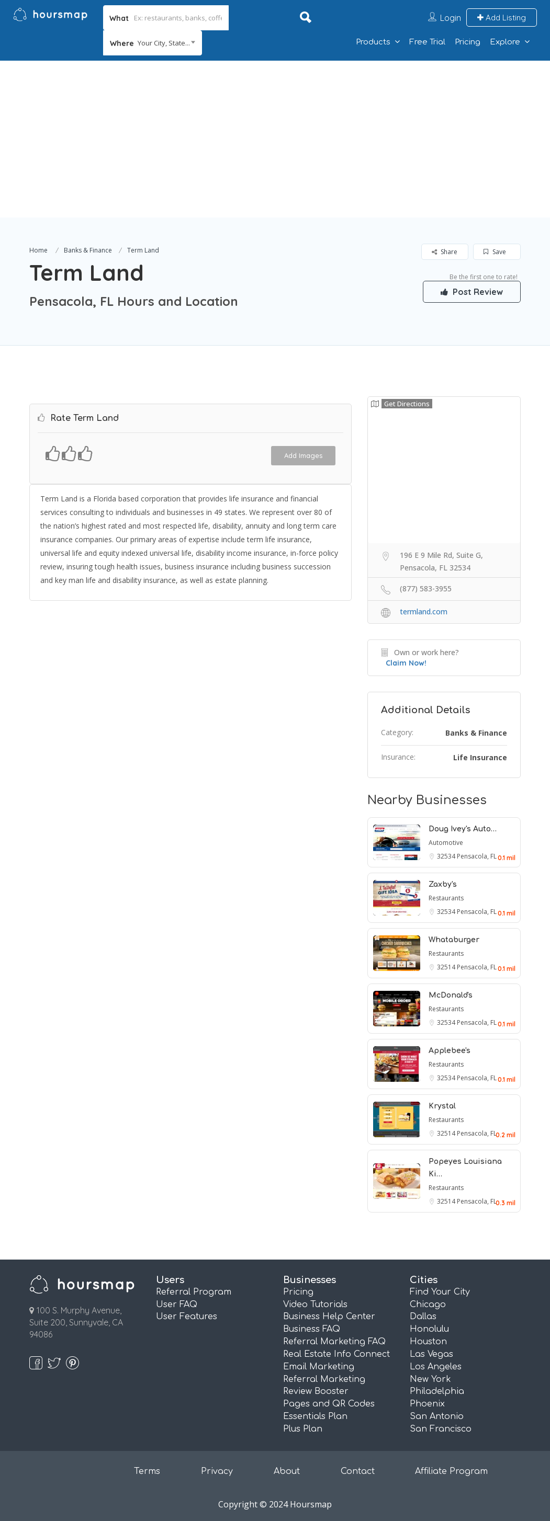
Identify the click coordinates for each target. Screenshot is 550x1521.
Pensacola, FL (477, 856)
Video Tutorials (315, 1304)
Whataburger (454, 940)
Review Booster (316, 1391)
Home (38, 250)
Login (450, 18)
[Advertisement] (275, 139)
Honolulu (429, 1329)
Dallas (423, 1316)
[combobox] (152, 43)
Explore (505, 42)
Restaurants (446, 898)
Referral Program (193, 1292)
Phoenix (427, 1404)
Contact (358, 1471)
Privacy (217, 1471)
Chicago (428, 1304)
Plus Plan (302, 1429)
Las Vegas (431, 1354)
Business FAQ (311, 1329)
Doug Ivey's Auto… (463, 829)
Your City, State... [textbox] (164, 43)
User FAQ (176, 1304)
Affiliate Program (451, 1471)
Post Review (471, 291)
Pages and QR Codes (329, 1404)
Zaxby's (443, 884)
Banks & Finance (88, 250)
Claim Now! (406, 663)
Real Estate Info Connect (336, 1354)
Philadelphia (437, 1391)
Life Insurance (480, 757)
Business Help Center (329, 1316)
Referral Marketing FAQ (334, 1341)
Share (444, 251)
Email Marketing (318, 1366)
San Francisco (441, 1429)
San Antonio (437, 1416)
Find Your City (440, 1292)
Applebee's (449, 1051)
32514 (447, 967)
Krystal (442, 1106)
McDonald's (451, 995)
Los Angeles (436, 1366)
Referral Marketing (324, 1379)
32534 (447, 856)
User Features (186, 1316)
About (287, 1471)
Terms (147, 1471)
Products (373, 42)
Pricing (467, 42)
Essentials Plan (315, 1416)
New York (430, 1379)
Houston (428, 1341)
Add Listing (501, 17)
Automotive (446, 842)
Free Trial (427, 42)
